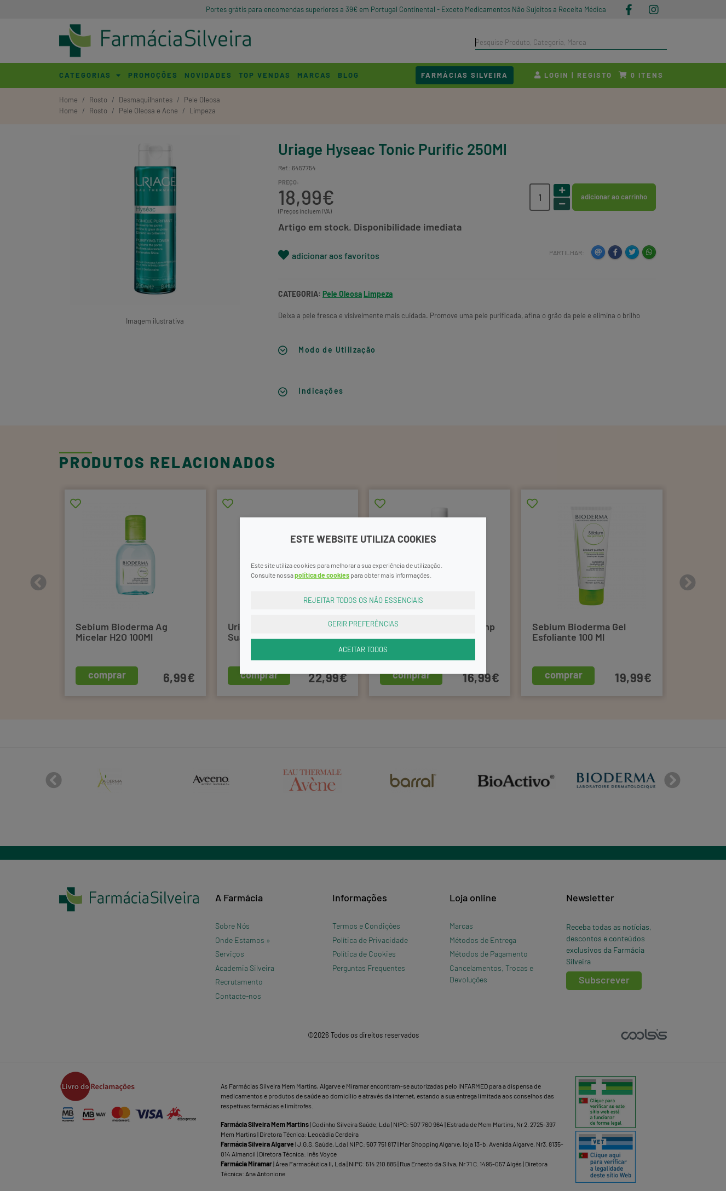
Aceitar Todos (363, 649)
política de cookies (322, 574)
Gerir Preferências (363, 623)
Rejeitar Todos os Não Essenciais (363, 599)
